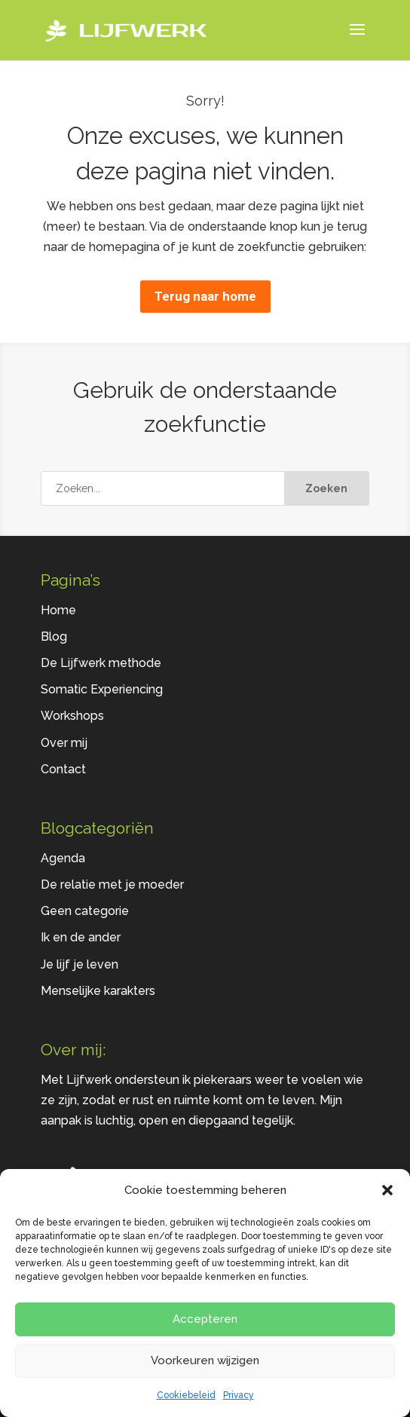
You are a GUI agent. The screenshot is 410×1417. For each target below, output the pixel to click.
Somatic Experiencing (102, 689)
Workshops (72, 715)
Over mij (64, 743)
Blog (54, 636)
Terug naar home (205, 296)
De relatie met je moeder (112, 884)
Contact (63, 769)
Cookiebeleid (186, 1395)
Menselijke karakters (98, 991)
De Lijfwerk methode (101, 663)
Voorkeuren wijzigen (205, 1360)
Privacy (238, 1395)
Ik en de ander (81, 937)
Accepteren (205, 1319)
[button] (387, 1190)
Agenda (63, 858)
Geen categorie (85, 911)
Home (58, 610)
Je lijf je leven (79, 964)
